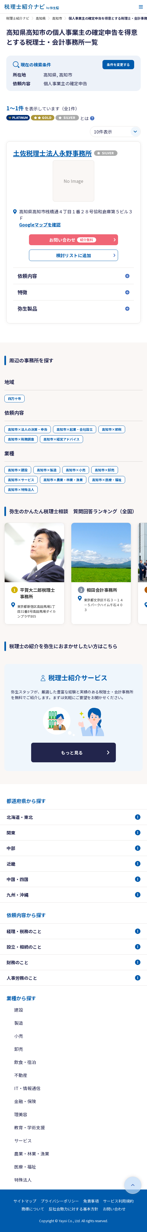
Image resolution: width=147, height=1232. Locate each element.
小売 (18, 1036)
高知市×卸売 (104, 470)
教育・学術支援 (29, 1127)
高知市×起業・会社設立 (75, 429)
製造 (18, 1022)
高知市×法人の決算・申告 (27, 429)
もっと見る (72, 752)
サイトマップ (24, 1201)
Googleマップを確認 (40, 224)
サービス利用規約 (118, 1201)
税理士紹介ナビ (17, 18)
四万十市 (14, 398)
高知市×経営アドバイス (61, 439)
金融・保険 (25, 1101)
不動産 (20, 1075)
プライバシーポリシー (60, 1201)
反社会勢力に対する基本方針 (73, 1209)
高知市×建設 (18, 470)
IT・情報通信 (27, 1088)
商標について (32, 1209)
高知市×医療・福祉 (107, 479)
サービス (23, 1140)
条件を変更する (118, 64)
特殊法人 (23, 1179)
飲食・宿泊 (25, 1062)
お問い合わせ (114, 1209)
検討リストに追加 (73, 255)
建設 (18, 1009)
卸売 (18, 1049)
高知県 (41, 18)
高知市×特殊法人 (21, 489)
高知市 (57, 18)
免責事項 (91, 1201)
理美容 (20, 1114)
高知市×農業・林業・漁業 (63, 479)
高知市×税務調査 (21, 439)
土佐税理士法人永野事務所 (52, 153)
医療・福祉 (25, 1166)
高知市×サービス (21, 479)
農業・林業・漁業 (31, 1153)
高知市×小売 (76, 470)
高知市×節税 (112, 429)
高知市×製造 (47, 470)
